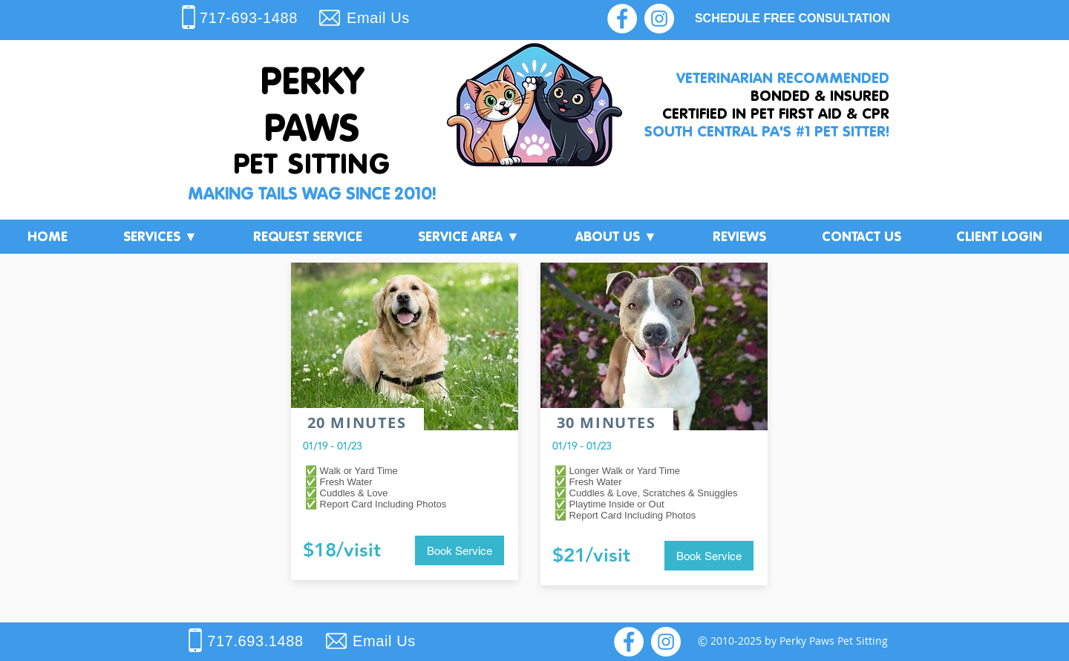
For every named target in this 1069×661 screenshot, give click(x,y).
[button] (160, 237)
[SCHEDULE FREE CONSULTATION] (792, 18)
